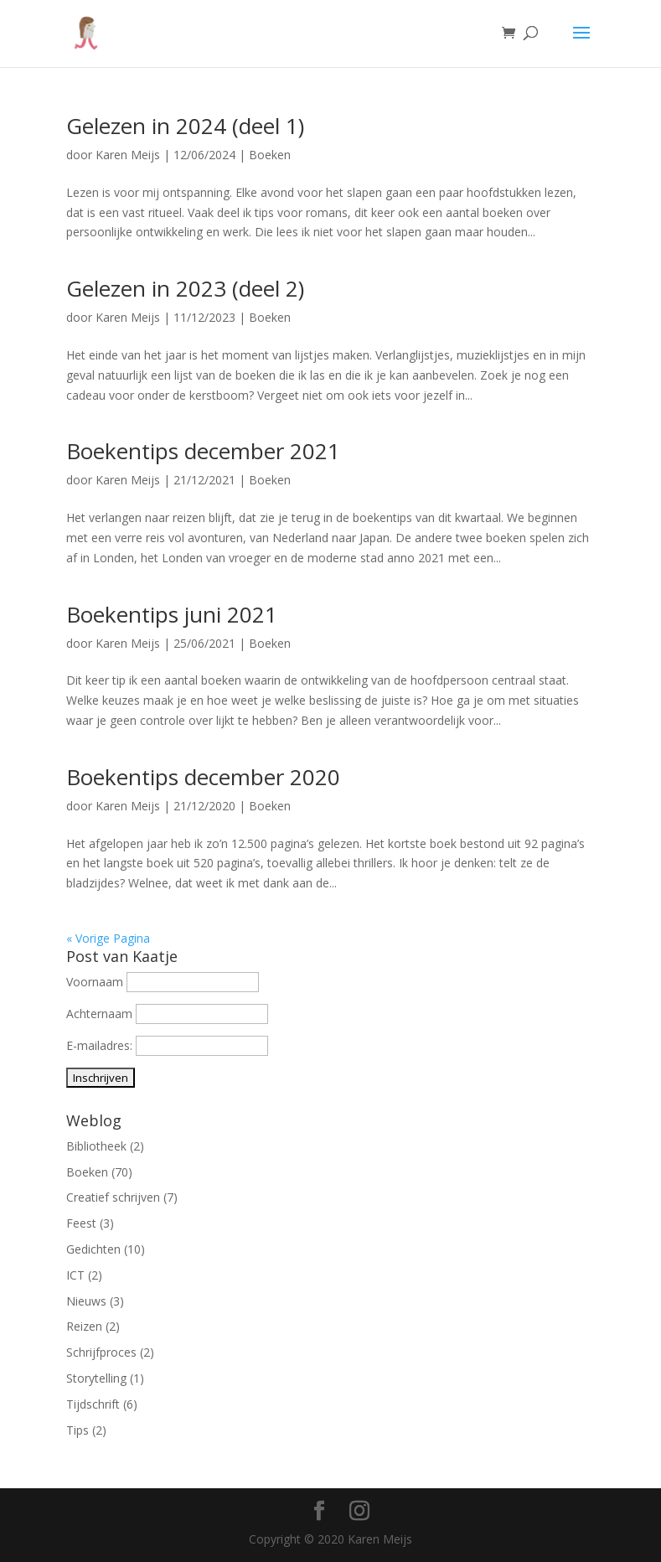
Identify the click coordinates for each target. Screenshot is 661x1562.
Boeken (270, 155)
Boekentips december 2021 (203, 451)
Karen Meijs (128, 155)
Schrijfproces (101, 1352)
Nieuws (86, 1301)
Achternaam (99, 1014)
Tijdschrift (93, 1404)
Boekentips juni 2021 (171, 614)
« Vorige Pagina (108, 938)
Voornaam (94, 982)
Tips (77, 1430)
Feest (81, 1223)
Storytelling (96, 1378)
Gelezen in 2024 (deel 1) (185, 126)
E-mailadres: (101, 1045)
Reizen (84, 1326)
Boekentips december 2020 (203, 777)
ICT (75, 1275)
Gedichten (93, 1249)
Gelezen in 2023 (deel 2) (185, 288)
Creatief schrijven (113, 1197)
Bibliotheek (96, 1146)
